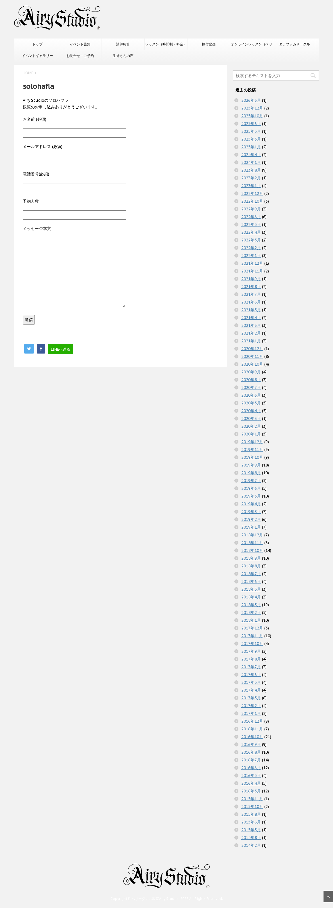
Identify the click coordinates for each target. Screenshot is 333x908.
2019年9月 (251, 465)
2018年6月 (251, 581)
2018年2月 (251, 612)
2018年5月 (251, 589)
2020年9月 (251, 372)
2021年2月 (251, 333)
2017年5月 (251, 682)
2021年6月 (251, 302)
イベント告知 (80, 44)
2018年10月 (252, 550)
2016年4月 (251, 783)
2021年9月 (251, 278)
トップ (37, 44)
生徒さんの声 (123, 55)
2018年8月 (251, 566)
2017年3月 (251, 697)
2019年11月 (252, 449)
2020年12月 (252, 348)
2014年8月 (251, 837)
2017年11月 (252, 635)
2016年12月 (252, 721)
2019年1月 (251, 527)
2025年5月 (251, 131)
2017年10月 (252, 643)
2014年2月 (251, 845)
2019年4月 (251, 503)
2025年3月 (251, 139)
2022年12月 (252, 193)
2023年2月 (251, 178)
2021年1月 (251, 340)
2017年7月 (251, 666)
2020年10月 (252, 364)
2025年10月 (252, 115)
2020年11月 (252, 356)
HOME (28, 72)
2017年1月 (251, 713)
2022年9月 (251, 209)
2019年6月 (251, 488)
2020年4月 (251, 410)
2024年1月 (251, 162)
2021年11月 (252, 271)
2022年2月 (251, 247)
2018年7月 (251, 573)
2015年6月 (251, 822)
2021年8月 (251, 286)
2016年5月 (251, 775)
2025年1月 (251, 146)
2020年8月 (251, 379)
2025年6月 (251, 123)
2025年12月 (252, 108)
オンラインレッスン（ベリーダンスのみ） (251, 46)
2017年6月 (251, 674)
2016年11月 (252, 729)
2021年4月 (251, 317)
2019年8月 (251, 472)
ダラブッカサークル (294, 44)
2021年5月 (251, 309)
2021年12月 (252, 263)
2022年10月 (252, 201)
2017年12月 (252, 628)
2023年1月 (251, 185)
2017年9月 (251, 651)
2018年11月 (252, 542)
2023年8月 (251, 170)
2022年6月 (251, 216)
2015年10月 (252, 806)
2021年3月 (251, 325)
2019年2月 (251, 519)
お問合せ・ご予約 (80, 55)
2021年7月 (251, 294)
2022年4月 (251, 232)
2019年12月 (252, 441)
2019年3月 (251, 511)
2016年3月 (251, 791)
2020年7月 (251, 387)
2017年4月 (251, 690)
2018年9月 (251, 558)
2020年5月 (251, 403)
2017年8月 (251, 659)
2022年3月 (251, 240)
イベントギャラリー (37, 55)
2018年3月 (251, 604)
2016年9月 (251, 744)
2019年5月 (251, 496)
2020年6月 (251, 395)
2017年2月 (251, 705)
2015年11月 (252, 798)
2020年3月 (251, 418)
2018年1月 (251, 620)
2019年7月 (251, 480)
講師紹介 (123, 44)
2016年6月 (251, 767)
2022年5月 (251, 224)
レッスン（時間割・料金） (166, 44)
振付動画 (209, 44)
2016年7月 (251, 760)
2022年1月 (251, 255)
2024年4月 (251, 154)
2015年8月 (251, 814)
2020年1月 (251, 434)
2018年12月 (252, 534)
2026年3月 (251, 100)
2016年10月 (252, 736)
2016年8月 (251, 752)
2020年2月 (251, 426)
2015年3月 (251, 829)
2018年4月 (251, 597)
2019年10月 (252, 457)
